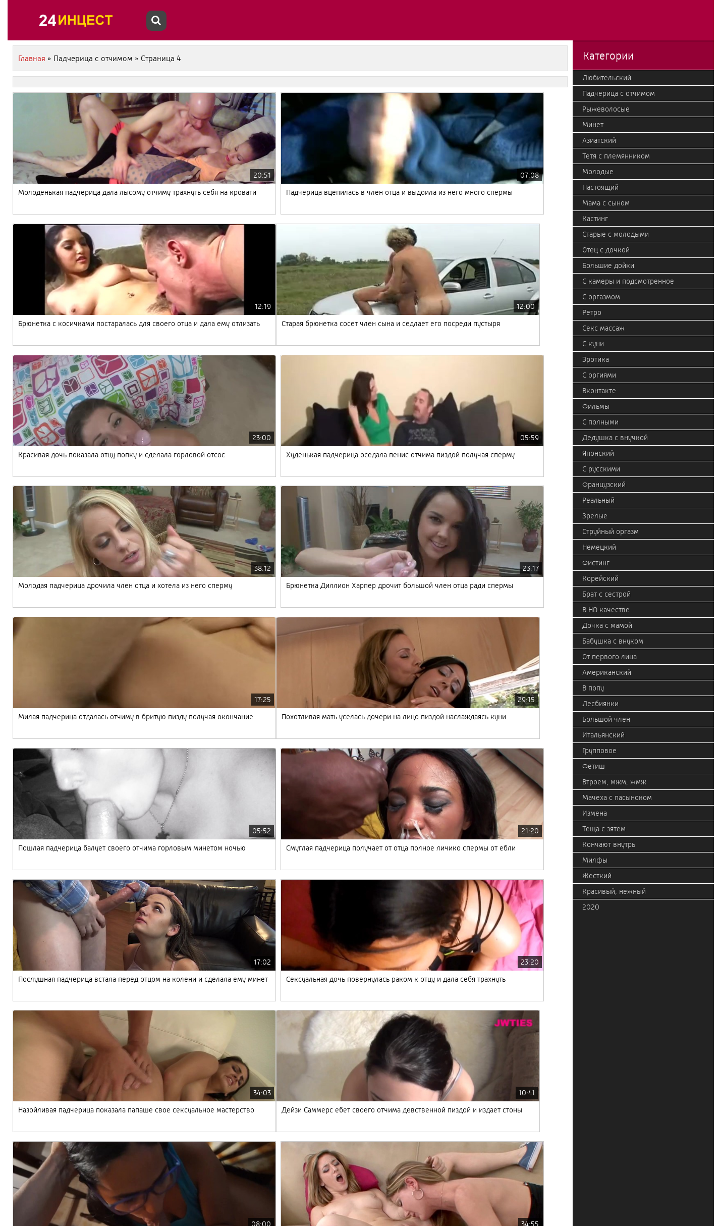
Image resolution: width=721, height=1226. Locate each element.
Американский (606, 672)
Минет (592, 124)
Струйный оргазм (610, 531)
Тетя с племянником (616, 156)
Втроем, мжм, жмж (614, 781)
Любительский (606, 77)
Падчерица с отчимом (618, 93)
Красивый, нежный (614, 891)
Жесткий (597, 875)
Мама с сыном (606, 202)
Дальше (311, 1171)
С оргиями (599, 375)
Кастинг (595, 218)
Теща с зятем (604, 828)
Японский (598, 453)
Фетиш (593, 766)
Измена (594, 813)
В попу (593, 687)
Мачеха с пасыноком (617, 797)
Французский (604, 484)
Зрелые (594, 515)
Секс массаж (603, 328)
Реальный (598, 500)
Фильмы (595, 406)
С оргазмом (601, 296)
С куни (593, 343)
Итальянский (603, 734)
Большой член (606, 719)
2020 (590, 907)
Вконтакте (599, 390)
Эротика (595, 359)
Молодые (598, 171)
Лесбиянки (600, 703)
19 (278, 1171)
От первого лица (609, 656)
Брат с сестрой (606, 594)
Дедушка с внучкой (615, 437)
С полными (600, 422)
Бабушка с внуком (612, 641)
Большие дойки (608, 265)
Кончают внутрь (608, 844)
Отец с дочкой (606, 249)
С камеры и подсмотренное (628, 281)
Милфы (594, 860)
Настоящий (600, 187)
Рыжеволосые (606, 109)
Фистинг (595, 562)
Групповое (599, 750)
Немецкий (599, 547)
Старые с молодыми (615, 234)
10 (240, 1171)
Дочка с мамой (607, 625)
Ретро (591, 312)
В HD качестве (606, 609)
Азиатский (599, 140)
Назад (35, 1171)
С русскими (601, 468)
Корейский (600, 578)
